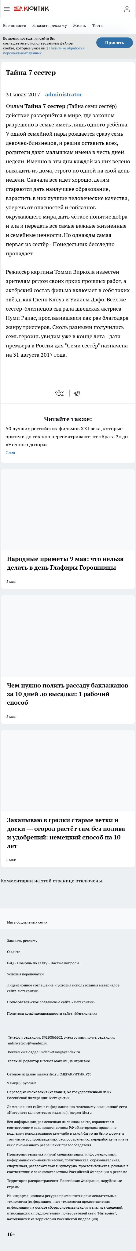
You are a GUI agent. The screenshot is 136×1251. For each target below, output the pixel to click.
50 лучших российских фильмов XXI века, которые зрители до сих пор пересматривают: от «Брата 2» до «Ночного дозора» (68, 440)
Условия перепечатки (25, 974)
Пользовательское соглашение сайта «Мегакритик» (51, 1002)
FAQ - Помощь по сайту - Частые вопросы (43, 963)
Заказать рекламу (49, 25)
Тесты (98, 25)
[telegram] (79, 393)
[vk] (59, 393)
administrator (63, 94)
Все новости (14, 25)
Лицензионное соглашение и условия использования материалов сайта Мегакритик (63, 988)
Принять (114, 42)
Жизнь (79, 25)
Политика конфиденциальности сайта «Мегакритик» (52, 1013)
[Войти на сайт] (127, 9)
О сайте (13, 951)
